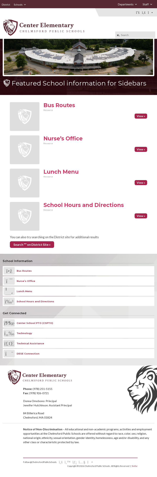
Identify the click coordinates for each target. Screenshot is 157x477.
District (6, 4)
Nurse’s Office (63, 138)
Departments (127, 4)
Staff (148, 4)
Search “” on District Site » (32, 244)
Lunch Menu (61, 171)
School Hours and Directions (84, 205)
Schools (20, 4)
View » (141, 116)
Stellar (135, 466)
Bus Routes (59, 105)
